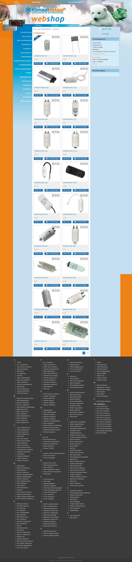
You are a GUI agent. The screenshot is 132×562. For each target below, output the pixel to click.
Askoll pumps (21, 386)
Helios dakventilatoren (49, 412)
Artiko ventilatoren (22, 382)
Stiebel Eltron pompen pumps (78, 472)
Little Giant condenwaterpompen (52, 488)
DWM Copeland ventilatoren (25, 498)
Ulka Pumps (73, 517)
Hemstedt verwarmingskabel (51, 421)
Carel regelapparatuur (23, 430)
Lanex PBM (46, 481)
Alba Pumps (20, 371)
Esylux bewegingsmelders (24, 545)
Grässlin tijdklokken (49, 398)
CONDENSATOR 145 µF (69, 182)
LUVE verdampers (48, 499)
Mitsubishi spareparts (49, 521)
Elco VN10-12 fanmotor (104, 417)
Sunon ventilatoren (75, 483)
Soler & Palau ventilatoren (77, 468)
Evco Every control (22, 547)
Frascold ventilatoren (49, 380)
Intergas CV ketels (48, 448)
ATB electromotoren (22, 393)
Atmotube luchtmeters (23, 391)
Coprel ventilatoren (22, 458)
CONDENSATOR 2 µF (68, 246)
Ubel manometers (75, 515)
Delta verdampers (22, 483)
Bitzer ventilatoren (22, 418)
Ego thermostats (21, 515)
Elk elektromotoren (22, 528)
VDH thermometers (102, 367)
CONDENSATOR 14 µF (41, 182)
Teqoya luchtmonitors (76, 495)
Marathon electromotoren (50, 510)
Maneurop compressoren (50, 508)
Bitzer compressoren (22, 411)
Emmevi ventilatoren (23, 539)
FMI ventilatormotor (49, 371)
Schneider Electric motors (77, 435)
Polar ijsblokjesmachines (77, 385)
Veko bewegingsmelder (103, 371)
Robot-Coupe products (76, 408)
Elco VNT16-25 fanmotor (104, 422)
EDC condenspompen (23, 512)
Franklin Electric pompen (50, 375)
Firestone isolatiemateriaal (51, 369)
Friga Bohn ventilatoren (50, 384)
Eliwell (19, 525)
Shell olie (72, 448)
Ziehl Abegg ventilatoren (104, 401)
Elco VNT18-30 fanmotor (104, 424)
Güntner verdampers (49, 402)
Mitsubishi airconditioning (51, 517)
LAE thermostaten (48, 479)
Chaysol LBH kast (22, 443)
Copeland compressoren (23, 451)
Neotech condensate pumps (51, 535)
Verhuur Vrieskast (102, 378)
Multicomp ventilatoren (50, 526)
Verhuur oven (100, 375)
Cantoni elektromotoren (23, 427)
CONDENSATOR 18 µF (41, 246)
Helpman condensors (49, 414)
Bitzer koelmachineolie (23, 416)
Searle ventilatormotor (76, 441)
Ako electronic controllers (24, 367)
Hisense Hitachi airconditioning (52, 425)
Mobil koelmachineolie (50, 524)
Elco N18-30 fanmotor (103, 408)
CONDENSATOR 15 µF (41, 214)
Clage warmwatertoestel (24, 447)
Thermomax (73, 499)
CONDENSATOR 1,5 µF (69, 87)
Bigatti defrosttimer (22, 409)
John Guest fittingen (49, 458)
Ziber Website (56, 560)
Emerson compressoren (23, 534)
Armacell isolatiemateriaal (24, 384)
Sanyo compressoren (76, 426)
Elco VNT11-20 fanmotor (104, 419)
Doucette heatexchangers (24, 494)
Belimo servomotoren (23, 402)
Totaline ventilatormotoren (77, 506)
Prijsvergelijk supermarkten (104, 430)
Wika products (101, 392)
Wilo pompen (100, 394)
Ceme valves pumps (22, 438)
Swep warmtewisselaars (77, 485)
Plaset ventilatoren (75, 383)
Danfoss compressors (23, 472)
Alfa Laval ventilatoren (23, 380)
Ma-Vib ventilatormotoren (50, 504)
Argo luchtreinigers (22, 369)
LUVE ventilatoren (48, 496)
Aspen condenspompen (23, 378)
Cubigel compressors (23, 460)
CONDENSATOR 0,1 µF (69, 56)
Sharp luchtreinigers (75, 450)
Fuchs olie (46, 389)
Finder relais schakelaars (50, 367)
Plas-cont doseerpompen (77, 381)
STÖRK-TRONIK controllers (78, 476)
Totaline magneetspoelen (77, 504)
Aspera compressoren (23, 389)
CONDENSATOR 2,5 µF (41, 277)
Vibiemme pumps (102, 380)
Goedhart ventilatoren (49, 396)
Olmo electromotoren (76, 362)
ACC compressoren (22, 364)
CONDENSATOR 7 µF (40, 56)
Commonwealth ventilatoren (25, 449)
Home (34, 29)
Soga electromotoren (76, 466)
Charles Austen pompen (23, 441)
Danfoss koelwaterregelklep (25, 474)
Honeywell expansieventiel (51, 427)
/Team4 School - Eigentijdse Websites (75, 560)
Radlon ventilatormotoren (77, 392)
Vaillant (99, 362)
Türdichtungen (74, 510)
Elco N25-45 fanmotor (103, 411)
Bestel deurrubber (102, 433)
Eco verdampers (21, 510)
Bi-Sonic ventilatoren (23, 405)
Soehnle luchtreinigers (76, 463)
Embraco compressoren (23, 532)
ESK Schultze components (24, 543)
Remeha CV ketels (75, 405)
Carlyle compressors (22, 432)
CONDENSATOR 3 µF (40, 341)
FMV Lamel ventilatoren (50, 373)
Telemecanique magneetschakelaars (80, 493)
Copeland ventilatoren (23, 456)
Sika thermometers (75, 455)
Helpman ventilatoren (49, 416)
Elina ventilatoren (22, 523)
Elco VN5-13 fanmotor (103, 413)
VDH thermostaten (102, 369)
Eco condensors (21, 508)
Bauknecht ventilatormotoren (25, 398)
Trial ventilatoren (75, 508)
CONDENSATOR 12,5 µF (69, 151)
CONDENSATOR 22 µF (41, 309)
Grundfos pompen (48, 400)
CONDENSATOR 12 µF (41, 151)
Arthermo (19, 375)
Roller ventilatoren (75, 410)
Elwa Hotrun (20, 530)
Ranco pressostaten (75, 394)
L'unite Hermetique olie (50, 492)
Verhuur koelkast (101, 373)
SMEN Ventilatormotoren (77, 461)
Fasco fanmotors (48, 362)
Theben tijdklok (74, 497)
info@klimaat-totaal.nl (98, 54)
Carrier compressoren (23, 434)
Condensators (20, 454)
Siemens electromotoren (77, 452)
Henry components (48, 423)
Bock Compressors (22, 420)
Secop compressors (75, 444)
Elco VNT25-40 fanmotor (104, 426)
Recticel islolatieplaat (76, 401)
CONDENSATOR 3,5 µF (69, 341)
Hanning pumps (47, 410)
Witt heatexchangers (102, 396)
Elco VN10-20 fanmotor (104, 415)
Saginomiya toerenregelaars (78, 422)
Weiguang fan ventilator (103, 387)
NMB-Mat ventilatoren (50, 531)
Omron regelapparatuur (76, 367)
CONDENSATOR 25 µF (69, 309)
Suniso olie (73, 481)
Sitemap (94, 64)
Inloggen (51, 560)
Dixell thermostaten (22, 487)
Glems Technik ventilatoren (51, 394)
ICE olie (45, 437)
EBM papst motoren (22, 504)
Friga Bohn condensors (50, 382)
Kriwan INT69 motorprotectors (52, 471)
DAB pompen (21, 466)
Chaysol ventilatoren (23, 445)
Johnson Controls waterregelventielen (54, 453)
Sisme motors (74, 459)
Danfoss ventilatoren (23, 479)
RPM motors (73, 416)
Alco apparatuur (21, 373)
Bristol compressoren (23, 422)
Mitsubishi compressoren (50, 519)
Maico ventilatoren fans (50, 506)
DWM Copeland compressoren (25, 496)
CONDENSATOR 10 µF (41, 119)
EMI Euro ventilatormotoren (25, 541)
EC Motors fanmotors (23, 506)
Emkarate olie (21, 536)
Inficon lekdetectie (48, 446)
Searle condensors (75, 439)
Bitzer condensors (22, 413)
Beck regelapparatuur (23, 400)
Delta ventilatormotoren (23, 481)
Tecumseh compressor (76, 490)
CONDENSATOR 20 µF (69, 277)
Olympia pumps (74, 364)
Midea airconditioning (49, 515)
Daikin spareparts (22, 470)
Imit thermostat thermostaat (51, 441)
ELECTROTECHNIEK (44, 29)
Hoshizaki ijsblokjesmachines (51, 430)
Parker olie (73, 376)
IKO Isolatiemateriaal (49, 439)
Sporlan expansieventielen (77, 470)
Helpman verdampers (49, 419)
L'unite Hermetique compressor (52, 490)
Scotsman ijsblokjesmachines (78, 437)
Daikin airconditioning (23, 468)
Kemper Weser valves (49, 463)
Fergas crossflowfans (49, 364)
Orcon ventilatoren (75, 371)
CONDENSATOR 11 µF (69, 119)
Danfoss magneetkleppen (24, 476)
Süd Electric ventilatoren (77, 479)
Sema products (74, 446)
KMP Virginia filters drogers (51, 469)
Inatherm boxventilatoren (50, 444)
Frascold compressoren (50, 378)
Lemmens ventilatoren (49, 485)
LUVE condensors (48, 494)
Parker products (74, 378)
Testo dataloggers (75, 501)
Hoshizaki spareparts (49, 432)
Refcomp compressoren (76, 403)
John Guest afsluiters (49, 455)
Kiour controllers (48, 467)
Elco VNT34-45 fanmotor (104, 428)
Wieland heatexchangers (104, 389)
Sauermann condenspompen (78, 428)
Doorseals (19, 490)
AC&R (19, 362)
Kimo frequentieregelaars (50, 465)
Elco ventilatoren (21, 519)
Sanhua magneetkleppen (77, 424)
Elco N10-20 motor (102, 406)
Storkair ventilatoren (76, 474)
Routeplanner (96, 57)
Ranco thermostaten (75, 397)
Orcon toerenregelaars (76, 369)
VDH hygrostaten (102, 364)
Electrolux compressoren (24, 521)
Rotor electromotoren (76, 414)
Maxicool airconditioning (50, 513)
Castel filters (20, 436)
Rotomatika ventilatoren (77, 412)
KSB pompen (47, 474)
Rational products (75, 399)
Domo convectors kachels (24, 492)
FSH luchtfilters (47, 386)
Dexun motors (21, 485)
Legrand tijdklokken (49, 483)
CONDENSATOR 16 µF (69, 214)
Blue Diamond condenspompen (26, 407)
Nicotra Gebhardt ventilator (51, 533)
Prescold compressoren (76, 387)
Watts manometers (102, 385)
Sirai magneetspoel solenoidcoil (79, 457)
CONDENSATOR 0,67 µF (41, 87)
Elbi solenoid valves (22, 517)
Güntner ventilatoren (49, 405)
